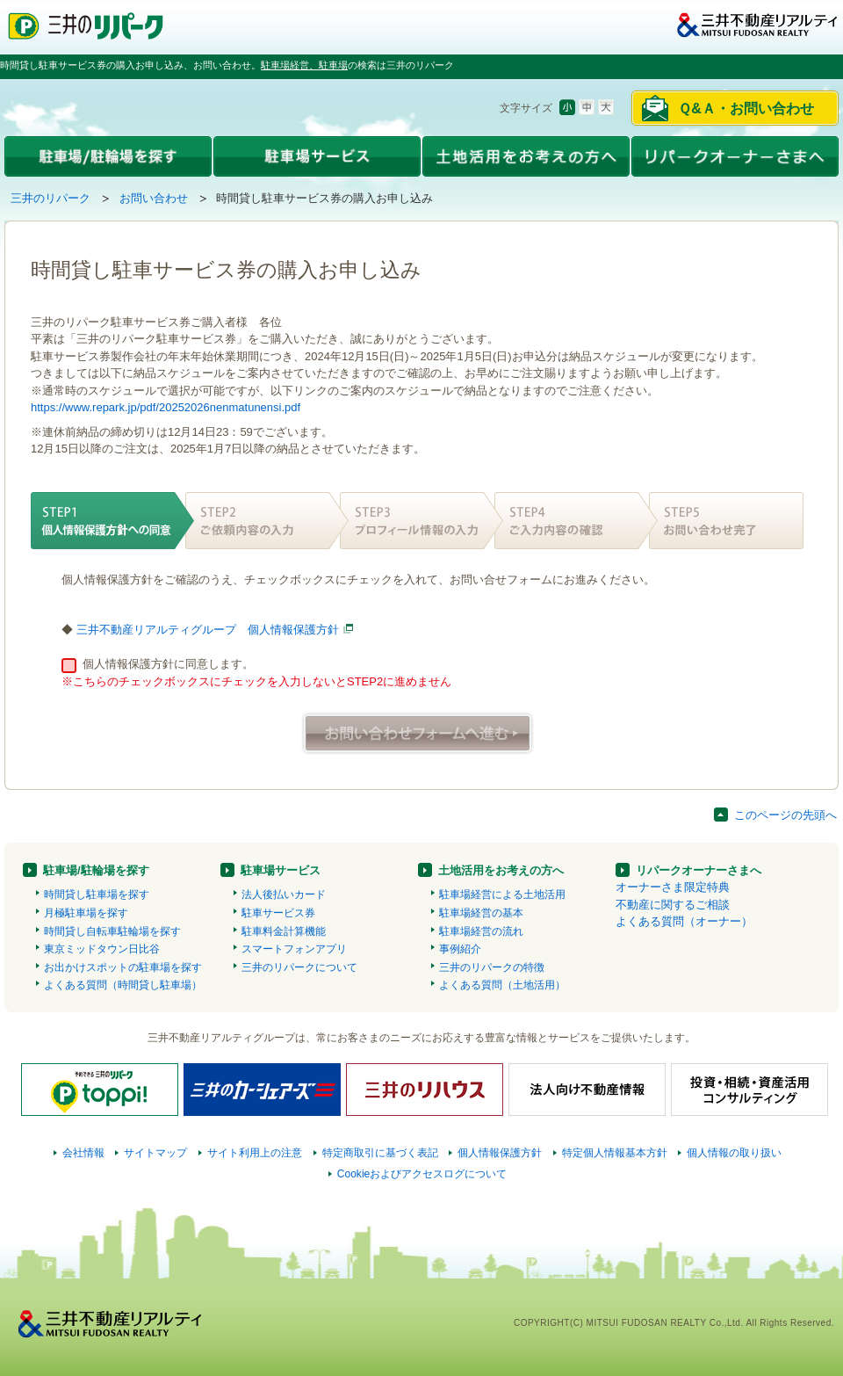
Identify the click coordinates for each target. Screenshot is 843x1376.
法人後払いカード (283, 894)
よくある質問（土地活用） (502, 985)
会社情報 (83, 1153)
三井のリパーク (50, 198)
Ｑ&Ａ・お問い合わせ (746, 108)
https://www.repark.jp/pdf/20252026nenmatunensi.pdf (165, 407)
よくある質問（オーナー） (684, 921)
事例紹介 (460, 949)
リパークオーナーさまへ (698, 870)
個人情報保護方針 (500, 1153)
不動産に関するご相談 (673, 904)
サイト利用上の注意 (254, 1153)
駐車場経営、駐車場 (304, 65)
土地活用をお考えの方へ (501, 870)
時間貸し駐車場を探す (96, 894)
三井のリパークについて (299, 967)
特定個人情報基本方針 (614, 1153)
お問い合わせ (153, 198)
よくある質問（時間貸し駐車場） (123, 985)
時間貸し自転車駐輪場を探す (112, 931)
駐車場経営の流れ (481, 931)
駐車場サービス (281, 870)
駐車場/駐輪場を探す (96, 870)
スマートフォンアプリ (294, 949)
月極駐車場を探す (86, 913)
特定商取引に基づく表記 (380, 1153)
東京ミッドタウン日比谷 (102, 949)
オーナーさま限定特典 (673, 887)
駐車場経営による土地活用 (502, 894)
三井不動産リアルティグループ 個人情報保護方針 (207, 629)
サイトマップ (155, 1153)
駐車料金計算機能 (283, 931)
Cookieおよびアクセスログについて (422, 1174)
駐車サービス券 (278, 913)
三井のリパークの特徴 (491, 967)
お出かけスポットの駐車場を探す (123, 967)
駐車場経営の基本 (481, 913)
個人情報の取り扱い (734, 1153)
